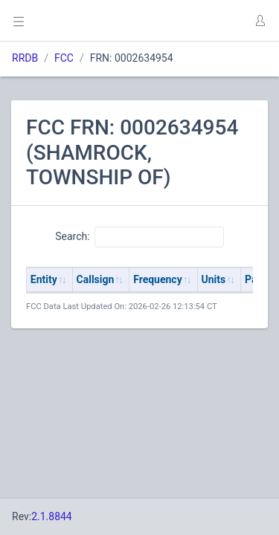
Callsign (96, 279)
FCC (64, 58)
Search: (139, 237)
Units (214, 279)
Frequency (157, 279)
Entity (44, 279)
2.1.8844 (51, 516)
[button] (259, 20)
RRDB (25, 58)
